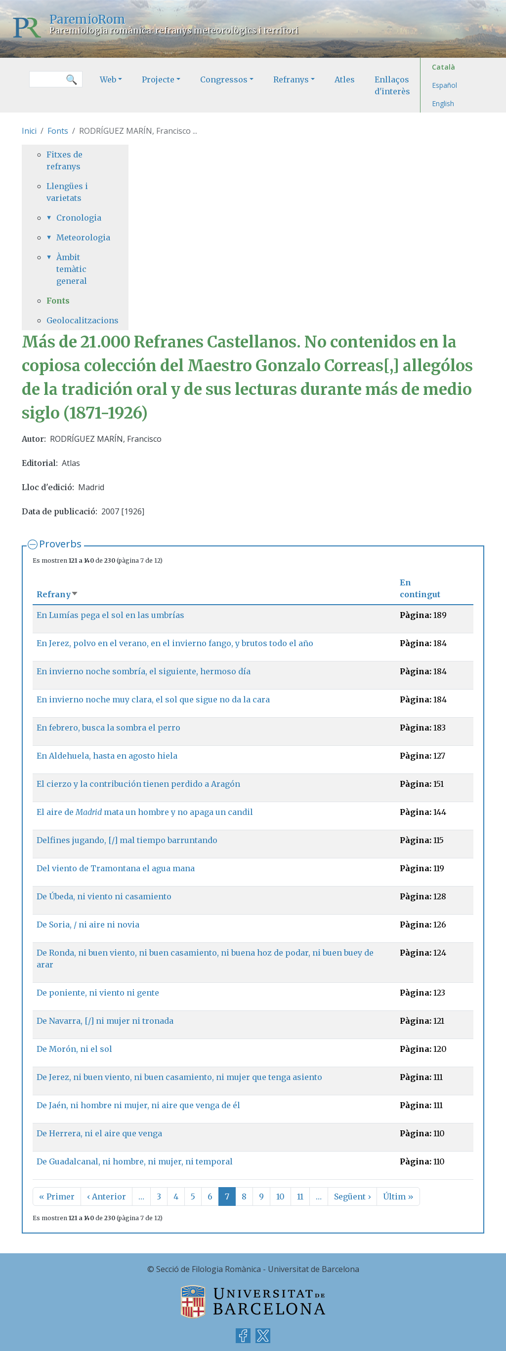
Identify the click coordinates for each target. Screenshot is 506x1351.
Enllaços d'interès (392, 85)
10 (280, 1196)
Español (444, 85)
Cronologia (78, 218)
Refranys (291, 79)
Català (443, 67)
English (443, 103)
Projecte (158, 79)
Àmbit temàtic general (71, 269)
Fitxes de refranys (64, 160)
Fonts (57, 130)
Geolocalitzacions (75, 320)
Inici (29, 130)
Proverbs (60, 543)
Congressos (224, 79)
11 (300, 1196)
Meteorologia (80, 237)
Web (108, 79)
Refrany (58, 594)
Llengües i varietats (67, 192)
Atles (345, 79)
